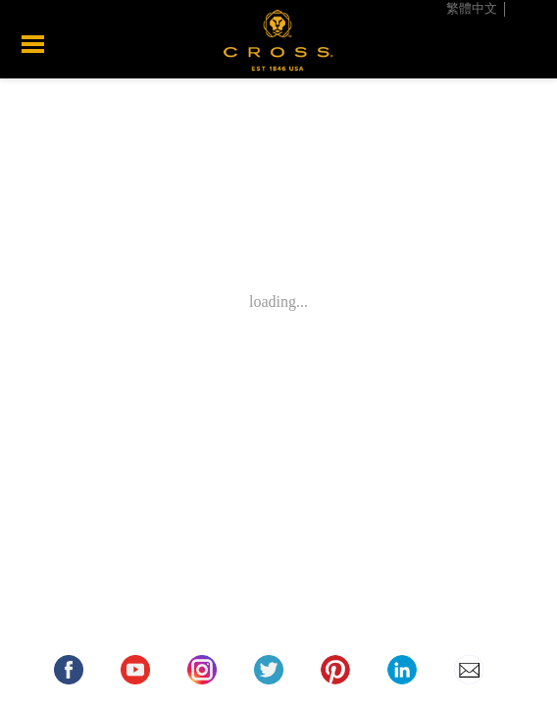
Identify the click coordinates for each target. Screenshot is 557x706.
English (531, 9)
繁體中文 (471, 9)
